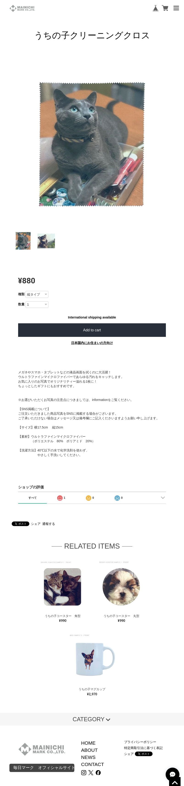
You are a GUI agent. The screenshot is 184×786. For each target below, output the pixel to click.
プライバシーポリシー (140, 742)
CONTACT (92, 764)
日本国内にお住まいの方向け (92, 343)
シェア (36, 524)
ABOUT (89, 750)
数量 (21, 304)
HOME (88, 743)
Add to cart (92, 330)
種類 (21, 294)
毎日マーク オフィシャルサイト (43, 767)
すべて (32, 497)
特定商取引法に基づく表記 (143, 748)
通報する (48, 524)
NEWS (88, 757)
